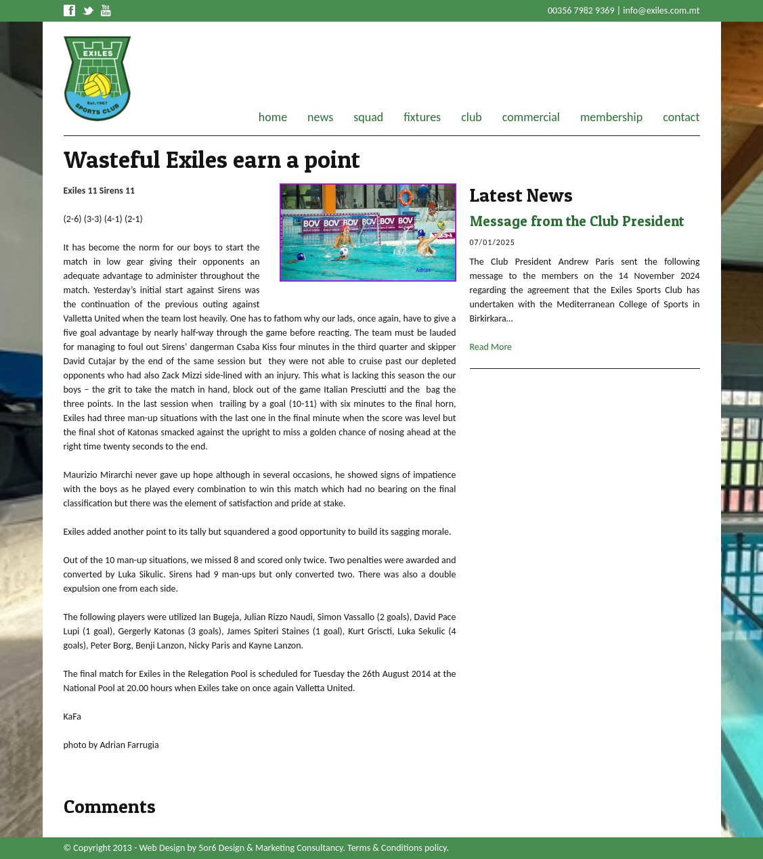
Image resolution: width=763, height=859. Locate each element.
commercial (531, 117)
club (471, 117)
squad (368, 117)
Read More (491, 347)
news (320, 117)
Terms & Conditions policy (396, 848)
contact (681, 117)
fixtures (422, 117)
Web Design (162, 848)
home (273, 117)
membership (611, 117)
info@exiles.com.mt (661, 10)
